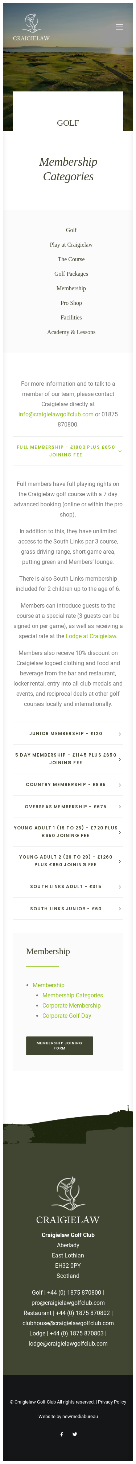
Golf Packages (71, 274)
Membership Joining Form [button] (60, 1046)
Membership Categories (72, 995)
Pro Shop (71, 303)
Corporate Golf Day (66, 1015)
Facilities (71, 317)
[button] (119, 26)
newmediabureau (80, 1416)
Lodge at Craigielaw (91, 636)
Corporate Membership (71, 1005)
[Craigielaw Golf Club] (31, 26)
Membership (71, 288)
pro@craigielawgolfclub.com (68, 1302)
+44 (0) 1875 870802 (83, 1313)
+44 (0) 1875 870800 (74, 1292)
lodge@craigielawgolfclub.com (68, 1343)
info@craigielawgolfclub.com (56, 414)
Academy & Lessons (71, 332)
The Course (71, 259)
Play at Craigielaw (71, 245)
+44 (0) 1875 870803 (77, 1333)
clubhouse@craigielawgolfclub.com (68, 1323)
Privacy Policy (112, 1402)
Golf (71, 230)
